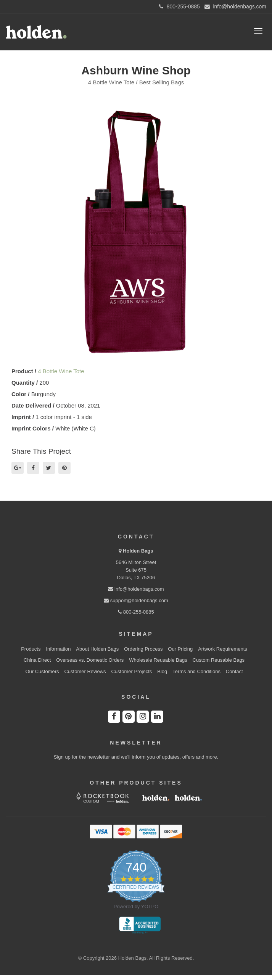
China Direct (37, 660)
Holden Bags (138, 551)
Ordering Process (143, 649)
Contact (234, 671)
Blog (162, 671)
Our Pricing (180, 649)
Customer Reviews (85, 671)
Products (30, 649)
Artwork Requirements (222, 649)
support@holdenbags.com (136, 600)
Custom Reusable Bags (219, 660)
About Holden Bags (97, 649)
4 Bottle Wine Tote (61, 371)
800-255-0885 (136, 612)
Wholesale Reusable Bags (158, 660)
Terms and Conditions (196, 671)
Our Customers (42, 671)
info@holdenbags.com (136, 589)
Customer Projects (131, 671)
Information (58, 649)
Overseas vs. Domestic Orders (90, 660)
